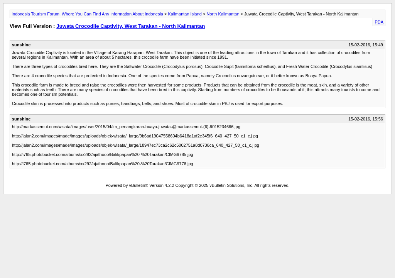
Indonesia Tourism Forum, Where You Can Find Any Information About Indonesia (87, 14)
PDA (379, 22)
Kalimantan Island (185, 14)
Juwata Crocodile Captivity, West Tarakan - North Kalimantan (130, 26)
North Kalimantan (223, 14)
